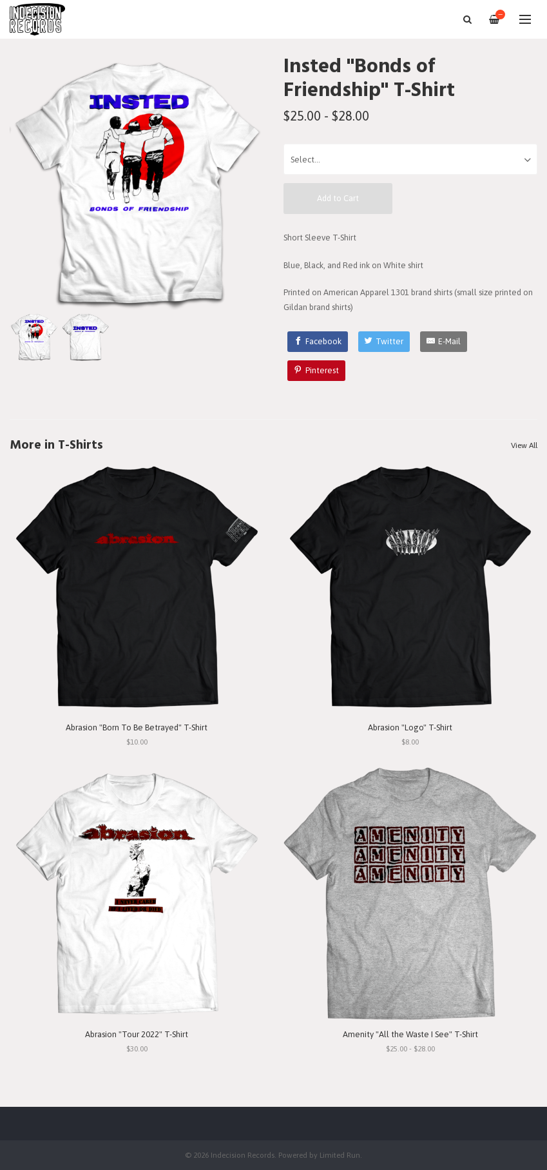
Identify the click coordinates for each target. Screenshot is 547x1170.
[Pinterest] (316, 370)
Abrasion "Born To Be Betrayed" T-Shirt (136, 727)
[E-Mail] (443, 341)
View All (524, 445)
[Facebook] (317, 341)
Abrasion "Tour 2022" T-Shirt (136, 1034)
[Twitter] (384, 341)
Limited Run (340, 1155)
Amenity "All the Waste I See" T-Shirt (410, 1034)
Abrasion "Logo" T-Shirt (410, 727)
